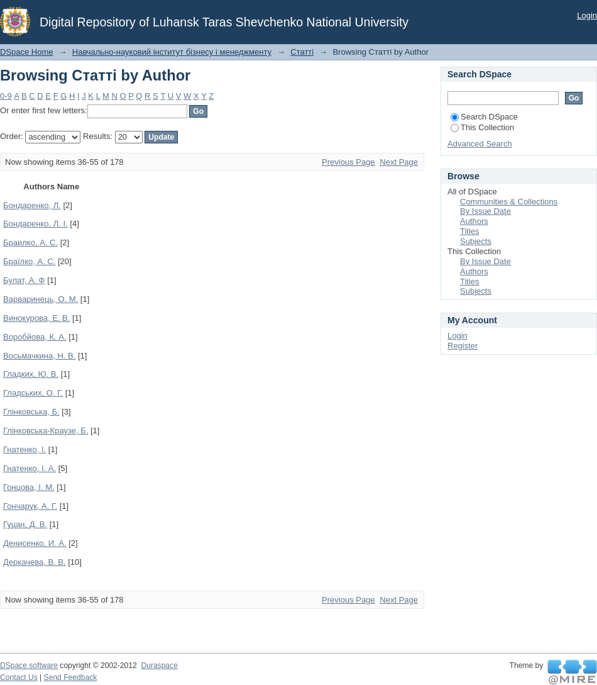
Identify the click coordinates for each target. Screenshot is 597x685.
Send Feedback (70, 677)
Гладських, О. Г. (33, 393)
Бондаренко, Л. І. (35, 223)
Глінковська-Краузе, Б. (45, 430)
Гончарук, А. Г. (30, 506)
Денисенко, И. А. (35, 543)
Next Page (399, 162)
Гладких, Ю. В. (30, 374)
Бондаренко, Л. (32, 205)
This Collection (482, 127)
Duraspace (159, 665)
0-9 (6, 96)
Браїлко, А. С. (29, 261)
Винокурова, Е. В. (36, 318)
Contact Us (19, 677)
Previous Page (348, 162)
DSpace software (29, 665)
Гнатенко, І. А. (29, 468)
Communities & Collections (508, 201)
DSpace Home (26, 52)
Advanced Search (479, 143)
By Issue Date (485, 211)
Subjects (475, 241)
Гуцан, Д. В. (25, 524)
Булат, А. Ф (24, 280)
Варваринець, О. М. (40, 299)
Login (587, 15)
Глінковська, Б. (31, 411)
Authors (474, 221)
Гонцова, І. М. (29, 487)
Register (462, 345)
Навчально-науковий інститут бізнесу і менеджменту (171, 52)
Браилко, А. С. (30, 242)
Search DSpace (484, 116)
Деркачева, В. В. (34, 562)
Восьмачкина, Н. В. (39, 355)
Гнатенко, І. (24, 449)
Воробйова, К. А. (35, 337)
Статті (302, 52)
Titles (469, 231)
